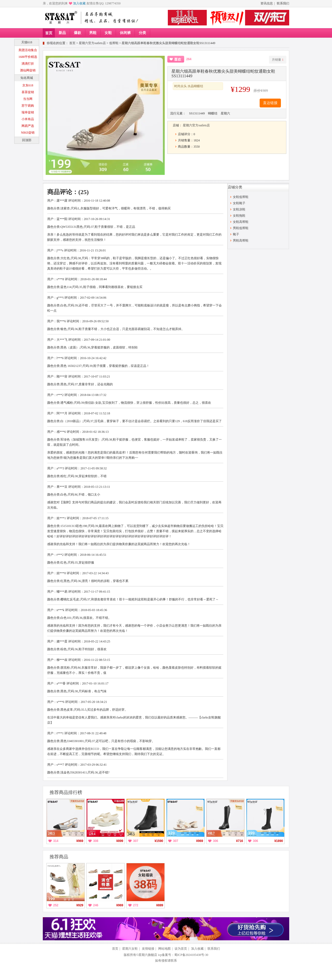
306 (215, 841)
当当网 (27, 99)
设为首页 (181, 948)
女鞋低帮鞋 (240, 197)
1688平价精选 (27, 57)
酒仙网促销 (28, 70)
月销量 (277, 59)
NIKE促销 (28, 132)
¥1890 (278, 841)
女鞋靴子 (239, 203)
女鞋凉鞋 (239, 209)
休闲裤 (125, 33)
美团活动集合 (27, 50)
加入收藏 (79, 3)
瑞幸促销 (28, 112)
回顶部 (26, 140)
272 (135, 905)
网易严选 (28, 126)
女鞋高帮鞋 (240, 222)
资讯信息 (266, 3)
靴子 (236, 234)
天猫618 (26, 42)
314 (55, 841)
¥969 (79, 841)
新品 (62, 33)
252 (55, 905)
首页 (48, 33)
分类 (142, 33)
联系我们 (283, 3)
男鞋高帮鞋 (240, 240)
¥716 (239, 841)
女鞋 (108, 33)
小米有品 (28, 119)
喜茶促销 (28, 92)
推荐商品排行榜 (66, 792)
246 (95, 905)
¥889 (159, 905)
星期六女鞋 (130, 948)
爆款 (77, 33)
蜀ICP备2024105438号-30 (191, 955)
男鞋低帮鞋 (240, 228)
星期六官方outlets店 (92, 43)
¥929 (79, 905)
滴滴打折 (28, 63)
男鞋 (92, 33)
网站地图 (164, 948)
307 (135, 841)
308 (95, 841)
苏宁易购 (28, 105)
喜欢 (177, 59)
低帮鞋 (114, 43)
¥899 (119, 841)
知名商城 (26, 78)
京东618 (27, 85)
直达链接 (270, 103)
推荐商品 (59, 856)
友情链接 (148, 948)
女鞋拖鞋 (239, 215)
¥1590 (159, 841)
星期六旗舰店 (148, 955)
